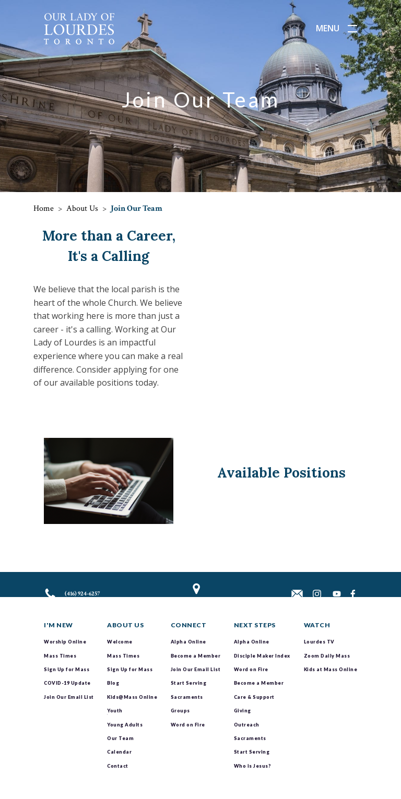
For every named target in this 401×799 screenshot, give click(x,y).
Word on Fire (188, 725)
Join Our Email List (69, 697)
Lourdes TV (319, 642)
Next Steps (255, 625)
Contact (117, 766)
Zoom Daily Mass (327, 656)
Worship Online (65, 642)
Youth (115, 710)
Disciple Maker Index (262, 656)
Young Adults (125, 725)
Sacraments (187, 697)
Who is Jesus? (252, 766)
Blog (113, 683)
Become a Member (196, 656)
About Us (82, 208)
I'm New (58, 625)
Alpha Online (188, 642)
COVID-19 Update (67, 683)
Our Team (120, 738)
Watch (317, 625)
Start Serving (189, 683)
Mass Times (60, 656)
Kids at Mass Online (331, 669)
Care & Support (254, 697)
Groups (180, 710)
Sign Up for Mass (66, 669)
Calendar (119, 752)
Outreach (247, 725)
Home (43, 208)
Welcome (120, 642)
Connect (189, 625)
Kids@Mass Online (132, 697)
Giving (242, 710)
